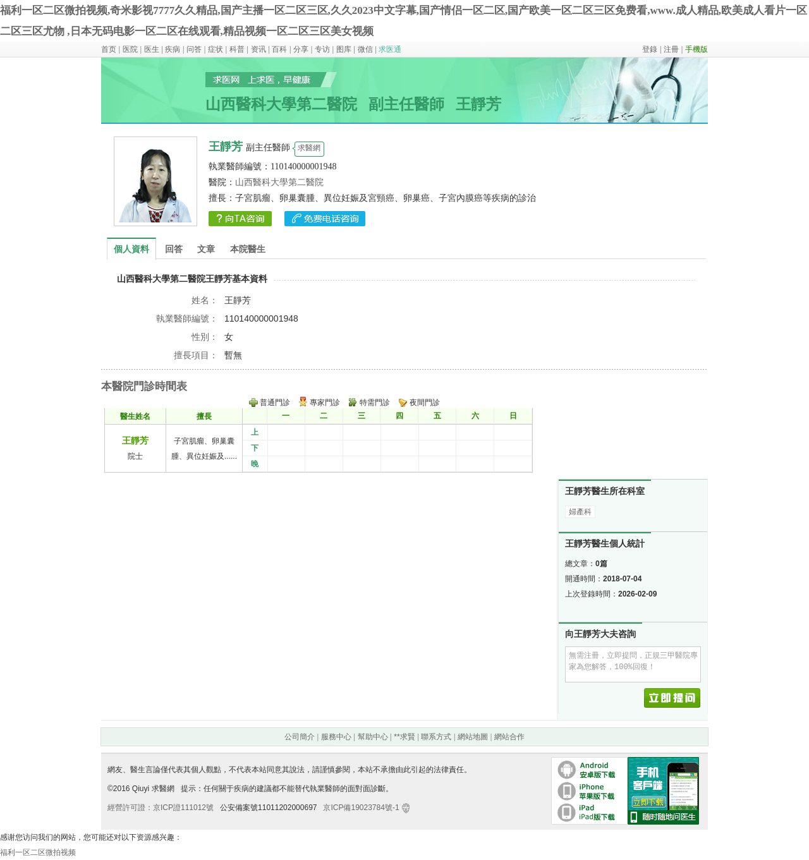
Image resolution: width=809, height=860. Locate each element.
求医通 (390, 49)
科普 (237, 49)
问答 (194, 49)
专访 (322, 49)
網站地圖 (473, 736)
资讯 (258, 49)
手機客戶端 (626, 791)
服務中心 (336, 736)
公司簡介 (299, 736)
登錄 (649, 49)
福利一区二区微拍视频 (38, 852)
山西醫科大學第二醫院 (279, 182)
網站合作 (509, 736)
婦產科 (580, 511)
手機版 (696, 49)
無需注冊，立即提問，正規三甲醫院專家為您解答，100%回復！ (633, 664)
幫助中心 (373, 736)
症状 (215, 49)
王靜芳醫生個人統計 (605, 543)
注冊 (671, 49)
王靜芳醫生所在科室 (605, 491)
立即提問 (675, 698)
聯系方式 (436, 736)
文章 (206, 249)
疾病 (172, 49)
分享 (300, 49)
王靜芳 (135, 440)
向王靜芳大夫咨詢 (600, 634)
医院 (130, 49)
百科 (279, 49)
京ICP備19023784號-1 (361, 807)
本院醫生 (247, 249)
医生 (151, 49)
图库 (343, 49)
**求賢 (404, 736)
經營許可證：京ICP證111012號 (160, 807)
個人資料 (131, 249)
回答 (174, 249)
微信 (365, 49)
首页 (108, 49)
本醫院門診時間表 (144, 386)
